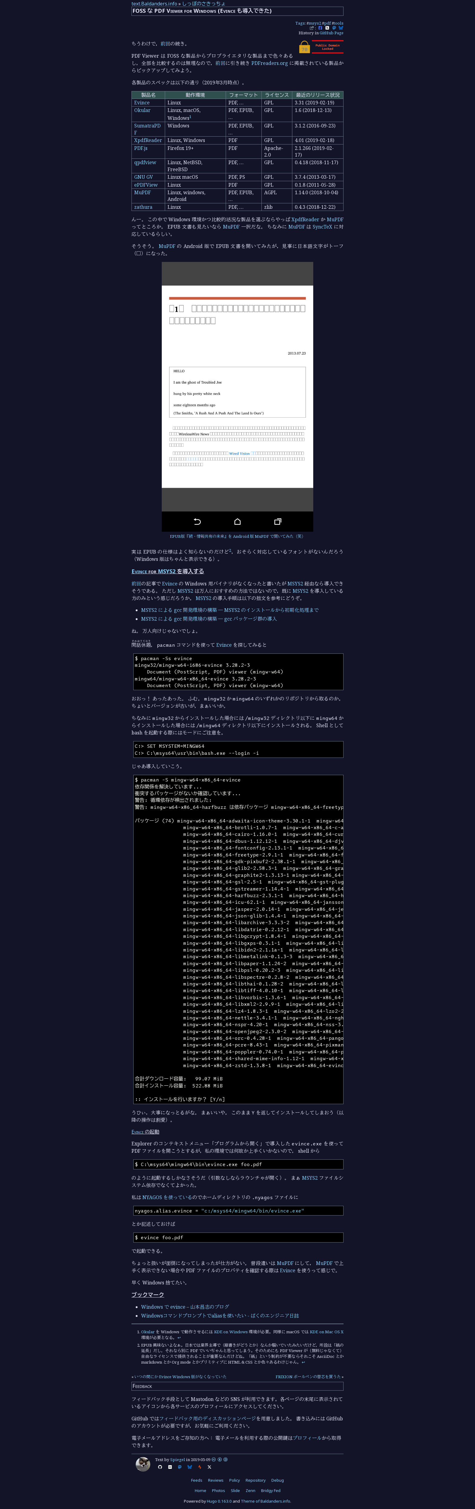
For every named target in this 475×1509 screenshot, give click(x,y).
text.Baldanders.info (154, 3)
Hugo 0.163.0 (219, 1501)
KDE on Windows (231, 1331)
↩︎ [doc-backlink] (179, 1337)
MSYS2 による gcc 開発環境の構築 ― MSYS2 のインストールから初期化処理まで (230, 610)
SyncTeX (322, 226)
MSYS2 (166, 571)
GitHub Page (332, 33)
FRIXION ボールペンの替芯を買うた (308, 1376)
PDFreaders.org (269, 63)
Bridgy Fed (271, 1490)
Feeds (196, 1480)
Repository (256, 1480)
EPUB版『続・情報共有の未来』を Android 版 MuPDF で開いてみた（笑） (237, 536)
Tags (300, 23)
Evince (142, 102)
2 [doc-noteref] (230, 550)
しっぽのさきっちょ (204, 3)
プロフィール (307, 1438)
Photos (218, 1490)
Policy (234, 1480)
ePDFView (146, 184)
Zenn (250, 1490)
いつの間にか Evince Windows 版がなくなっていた (181, 1376)
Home (200, 1490)
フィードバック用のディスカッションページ (207, 1418)
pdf (327, 23)
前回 (165, 43)
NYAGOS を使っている (167, 1197)
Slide (235, 1490)
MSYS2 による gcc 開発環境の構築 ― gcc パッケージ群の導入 (209, 618)
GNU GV (143, 177)
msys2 (315, 23)
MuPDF (142, 192)
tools (339, 23)
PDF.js (141, 148)
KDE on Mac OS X (327, 1331)
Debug (277, 1480)
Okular (142, 110)
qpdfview (145, 162)
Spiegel (177, 1459)
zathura (143, 207)
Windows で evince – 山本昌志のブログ (185, 1307)
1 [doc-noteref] (190, 116)
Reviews (216, 1480)
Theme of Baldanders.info (265, 1501)
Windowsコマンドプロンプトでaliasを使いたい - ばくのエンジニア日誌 (220, 1315)
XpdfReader (148, 140)
